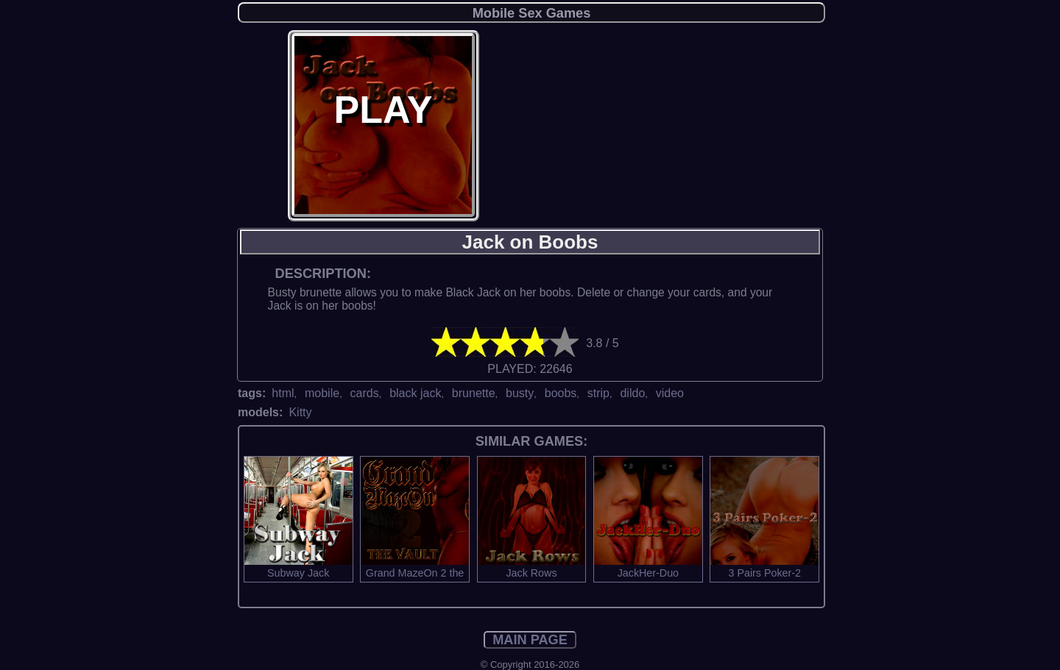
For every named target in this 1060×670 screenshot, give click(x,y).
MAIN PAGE (530, 639)
